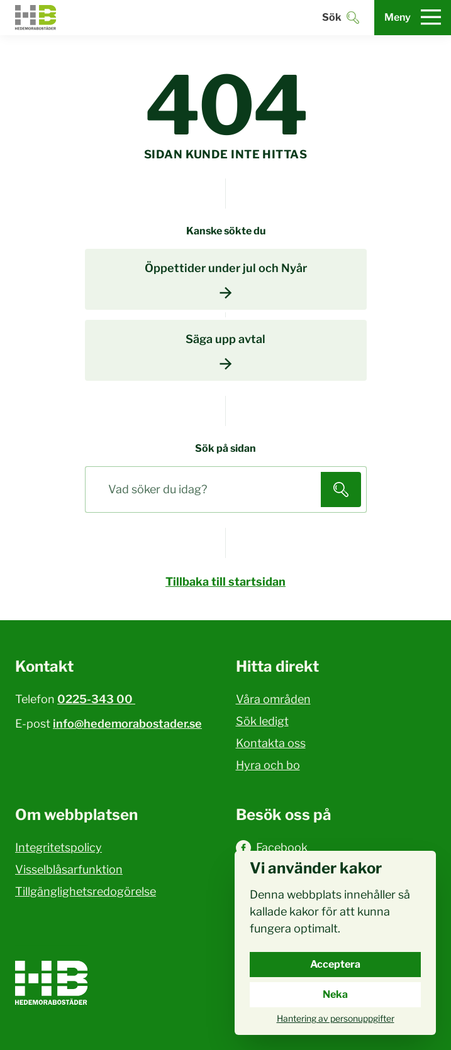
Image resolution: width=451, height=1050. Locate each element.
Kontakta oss (271, 743)
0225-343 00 (96, 699)
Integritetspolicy (58, 847)
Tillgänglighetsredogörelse (85, 891)
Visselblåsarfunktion (69, 869)
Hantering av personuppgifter (335, 1018)
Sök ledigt (262, 721)
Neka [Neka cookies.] (335, 994)
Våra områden (273, 699)
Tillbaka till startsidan (225, 581)
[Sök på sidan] (206, 489)
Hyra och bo (268, 765)
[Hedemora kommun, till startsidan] (36, 17)
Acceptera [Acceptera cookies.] (335, 964)
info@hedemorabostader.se (127, 723)
